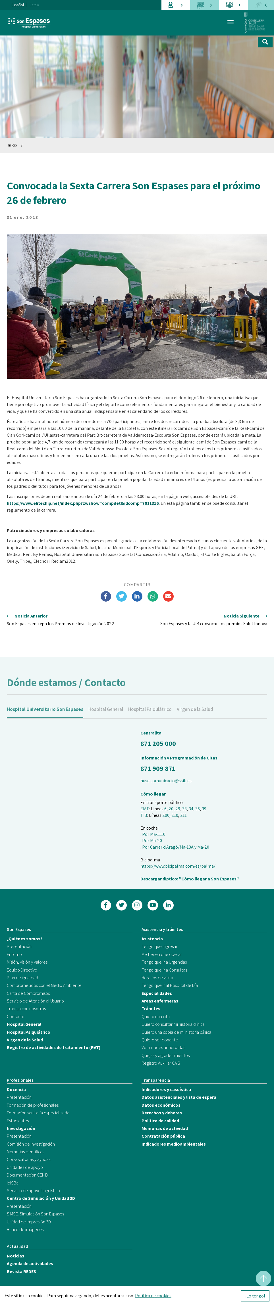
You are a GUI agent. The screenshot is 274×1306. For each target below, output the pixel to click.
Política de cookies (153, 1296)
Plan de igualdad (22, 978)
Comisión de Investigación (31, 1144)
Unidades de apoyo (25, 1167)
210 (174, 815)
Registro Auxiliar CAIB (161, 1063)
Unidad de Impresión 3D (29, 1222)
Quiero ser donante (160, 1040)
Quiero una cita (156, 1017)
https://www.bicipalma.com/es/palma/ (177, 866)
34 (191, 809)
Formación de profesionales (33, 1105)
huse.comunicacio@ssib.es (166, 781)
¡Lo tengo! (255, 1296)
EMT (144, 809)
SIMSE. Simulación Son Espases (35, 1214)
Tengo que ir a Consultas (164, 970)
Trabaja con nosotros (26, 1009)
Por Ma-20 (152, 841)
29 (177, 809)
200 (165, 815)
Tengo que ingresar (159, 946)
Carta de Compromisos (28, 993)
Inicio (12, 145)
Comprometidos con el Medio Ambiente (44, 985)
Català (34, 5)
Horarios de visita (157, 978)
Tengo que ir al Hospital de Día (170, 985)
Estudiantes (18, 1121)
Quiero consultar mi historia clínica (173, 1024)
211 (183, 815)
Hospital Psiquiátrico (150, 714)
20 (171, 809)
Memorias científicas (25, 1152)
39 (204, 809)
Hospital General (105, 714)
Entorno (14, 954)
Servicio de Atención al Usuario (35, 1001)
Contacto (15, 1017)
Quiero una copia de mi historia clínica (176, 1032)
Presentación (19, 946)
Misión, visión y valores (27, 962)
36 (197, 809)
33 (184, 809)
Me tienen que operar (162, 954)
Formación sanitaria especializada (38, 1113)
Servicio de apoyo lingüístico (33, 1191)
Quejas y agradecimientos (166, 1055)
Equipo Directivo (22, 970)
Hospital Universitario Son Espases (45, 714)
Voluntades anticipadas (163, 1047)
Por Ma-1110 (153, 834)
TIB (143, 815)
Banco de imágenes (25, 1229)
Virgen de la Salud (195, 714)
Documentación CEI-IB (27, 1175)
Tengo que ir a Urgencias (164, 962)
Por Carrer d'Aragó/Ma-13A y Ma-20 (175, 847)
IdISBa (12, 1183)
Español (17, 5)
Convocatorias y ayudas (28, 1159)
